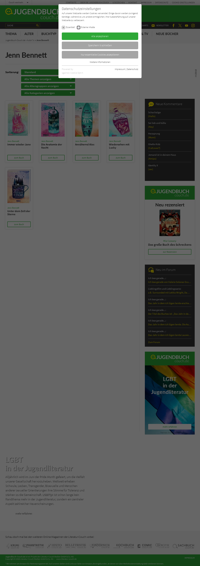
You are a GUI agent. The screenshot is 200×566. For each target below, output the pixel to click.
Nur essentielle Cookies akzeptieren (100, 54)
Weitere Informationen (100, 62)
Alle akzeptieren (100, 36)
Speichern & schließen (100, 45)
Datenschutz (132, 69)
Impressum (120, 69)
